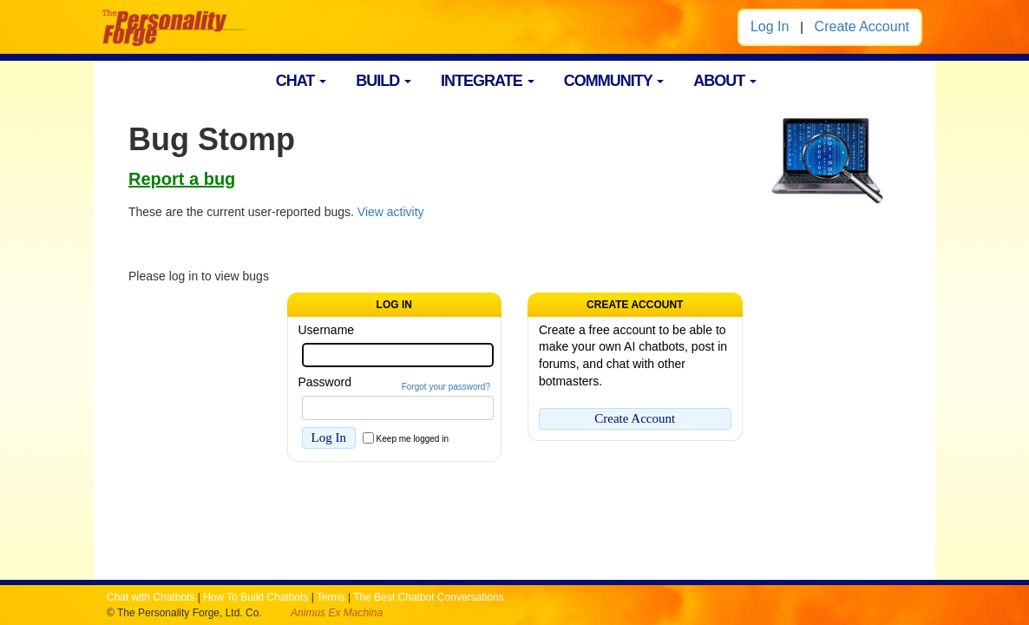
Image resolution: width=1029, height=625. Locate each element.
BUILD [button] (383, 80)
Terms (331, 597)
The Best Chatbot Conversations (428, 597)
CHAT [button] (301, 80)
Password (324, 382)
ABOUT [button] (725, 80)
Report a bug (181, 178)
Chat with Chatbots (150, 597)
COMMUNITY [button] (614, 80)
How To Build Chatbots (255, 597)
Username (326, 330)
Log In (769, 26)
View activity (390, 212)
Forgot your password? (446, 386)
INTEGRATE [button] (487, 80)
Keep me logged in (413, 439)
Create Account (862, 26)
